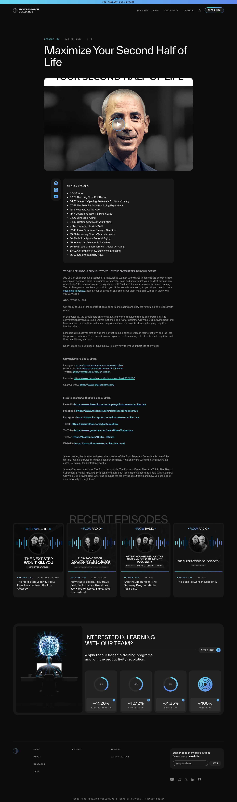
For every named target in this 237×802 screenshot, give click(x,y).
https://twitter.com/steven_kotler (91, 371)
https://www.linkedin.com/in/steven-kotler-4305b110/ (104, 378)
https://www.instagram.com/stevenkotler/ (99, 365)
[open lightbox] (118, 124)
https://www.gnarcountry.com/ (96, 384)
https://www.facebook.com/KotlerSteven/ (100, 368)
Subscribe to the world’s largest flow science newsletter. (191, 754)
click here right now (74, 290)
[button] (170, 10)
